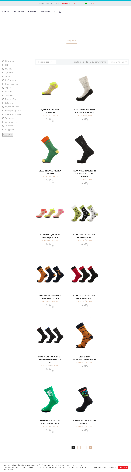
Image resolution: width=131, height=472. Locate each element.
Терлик (8, 88)
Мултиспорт (12, 107)
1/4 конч (9, 92)
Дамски (9, 73)
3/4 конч (9, 95)
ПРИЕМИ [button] (123, 467)
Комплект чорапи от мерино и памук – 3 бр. (50, 360)
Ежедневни (11, 99)
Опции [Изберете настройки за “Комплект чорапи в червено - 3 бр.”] (82, 306)
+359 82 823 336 (45, 3)
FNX (7, 65)
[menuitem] (85, 3)
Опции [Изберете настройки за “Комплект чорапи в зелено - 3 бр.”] (82, 245)
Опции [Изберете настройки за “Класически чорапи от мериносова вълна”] (82, 184)
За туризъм (11, 122)
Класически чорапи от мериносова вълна (84, 174)
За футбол (10, 129)
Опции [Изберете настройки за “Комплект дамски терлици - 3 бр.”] (47, 245)
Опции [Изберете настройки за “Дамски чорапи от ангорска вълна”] (82, 120)
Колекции (19, 12)
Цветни (9, 103)
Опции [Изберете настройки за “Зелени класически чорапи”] (47, 181)
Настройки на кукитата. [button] (104, 467)
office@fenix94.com (66, 3)
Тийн (7, 76)
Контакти (45, 12)
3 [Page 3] (84, 447)
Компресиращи (13, 110)
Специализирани (13, 114)
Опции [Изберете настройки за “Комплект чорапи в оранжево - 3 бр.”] (47, 306)
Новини (32, 12)
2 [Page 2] (79, 447)
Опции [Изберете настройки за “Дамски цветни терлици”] (47, 120)
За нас (5, 12)
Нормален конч (12, 84)
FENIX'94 (9, 61)
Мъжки (8, 69)
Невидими (10, 80)
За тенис (9, 118)
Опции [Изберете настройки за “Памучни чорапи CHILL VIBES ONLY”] (47, 431)
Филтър (7, 135)
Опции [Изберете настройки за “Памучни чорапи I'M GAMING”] (82, 431)
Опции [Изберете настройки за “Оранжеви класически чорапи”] (82, 367)
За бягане (10, 126)
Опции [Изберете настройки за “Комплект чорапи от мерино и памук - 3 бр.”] (47, 370)
